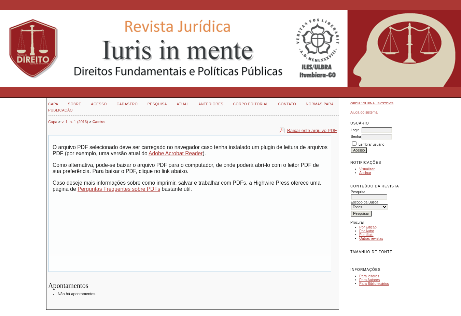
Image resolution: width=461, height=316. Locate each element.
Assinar (365, 173)
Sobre (74, 104)
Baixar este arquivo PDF (312, 130)
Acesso (99, 104)
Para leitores (369, 276)
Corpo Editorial (250, 104)
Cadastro (127, 104)
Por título (366, 235)
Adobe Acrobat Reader (175, 153)
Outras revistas (371, 238)
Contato (287, 104)
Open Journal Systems (371, 103)
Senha (356, 137)
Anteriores (210, 104)
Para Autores (369, 280)
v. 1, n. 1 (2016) (75, 122)
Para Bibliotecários (374, 284)
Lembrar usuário (372, 144)
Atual (183, 104)
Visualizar (367, 169)
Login (355, 130)
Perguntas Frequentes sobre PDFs (119, 189)
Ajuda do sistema (364, 112)
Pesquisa (157, 104)
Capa (53, 104)
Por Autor (366, 231)
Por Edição (368, 227)
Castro (98, 122)
